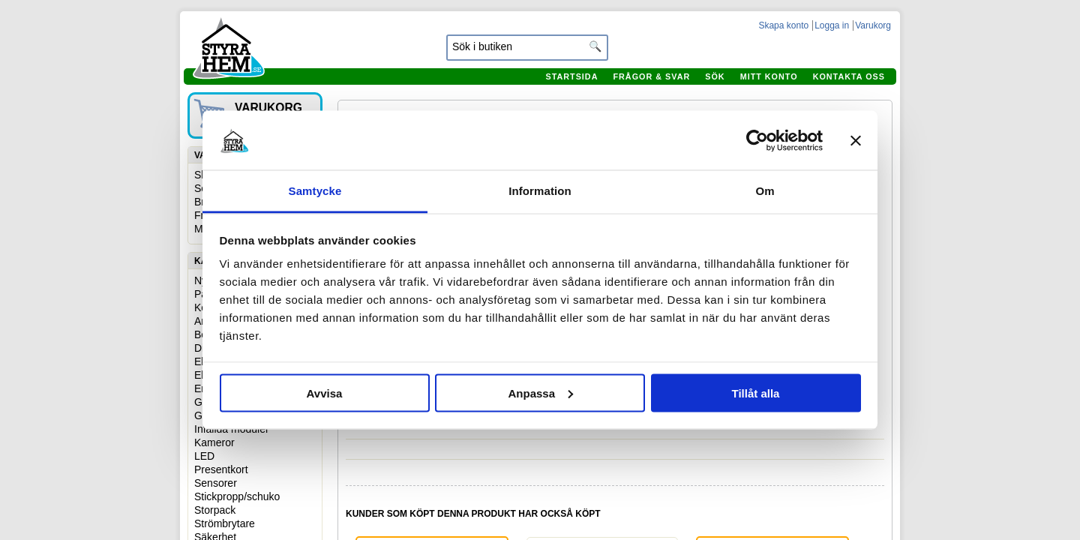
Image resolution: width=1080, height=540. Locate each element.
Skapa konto (783, 25)
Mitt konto (769, 76)
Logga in (831, 25)
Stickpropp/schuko (237, 496)
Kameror (214, 442)
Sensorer (215, 483)
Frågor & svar (651, 76)
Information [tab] (540, 190)
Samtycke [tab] (315, 190)
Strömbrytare (224, 524)
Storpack (215, 510)
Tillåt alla (756, 392)
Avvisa (325, 392)
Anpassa (540, 392)
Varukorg (873, 25)
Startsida (571, 76)
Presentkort (221, 470)
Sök (714, 76)
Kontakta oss (849, 76)
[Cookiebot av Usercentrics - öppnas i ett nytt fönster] (757, 140)
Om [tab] (764, 190)
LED (204, 456)
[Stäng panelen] (855, 140)
